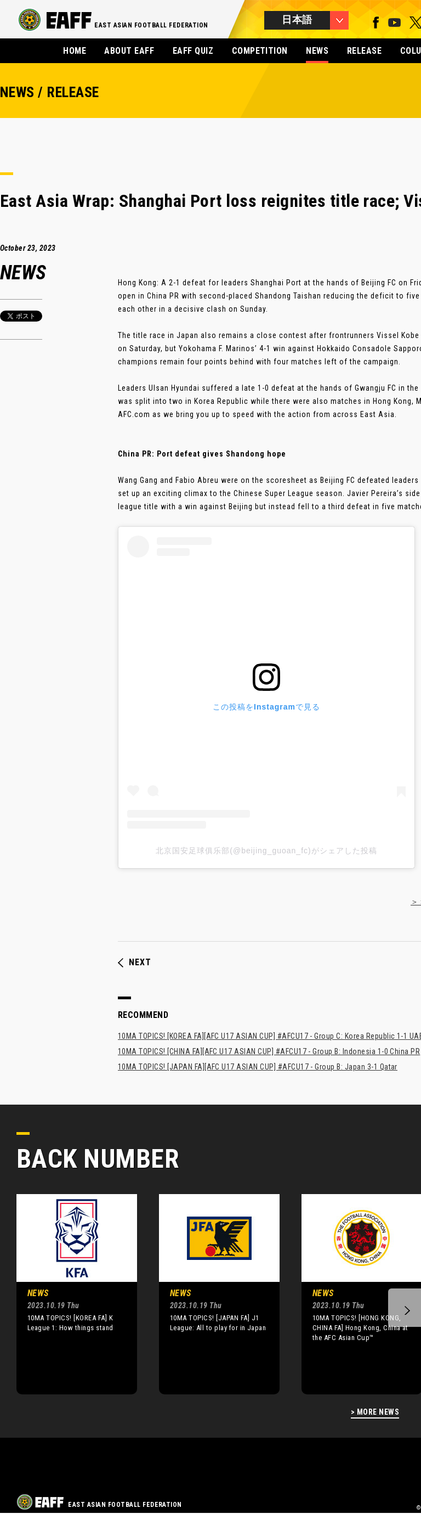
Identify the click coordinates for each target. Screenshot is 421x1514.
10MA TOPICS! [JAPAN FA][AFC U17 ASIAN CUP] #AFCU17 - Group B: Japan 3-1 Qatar (257, 1066)
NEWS (317, 51)
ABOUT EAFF (129, 51)
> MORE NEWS (375, 1412)
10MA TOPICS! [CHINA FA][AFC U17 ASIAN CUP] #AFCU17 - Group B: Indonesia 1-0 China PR (269, 1051)
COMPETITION (260, 51)
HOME (74, 51)
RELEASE (364, 51)
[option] (68, 1294)
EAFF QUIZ (193, 51)
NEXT (134, 962)
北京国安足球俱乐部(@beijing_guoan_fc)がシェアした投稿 (266, 850)
